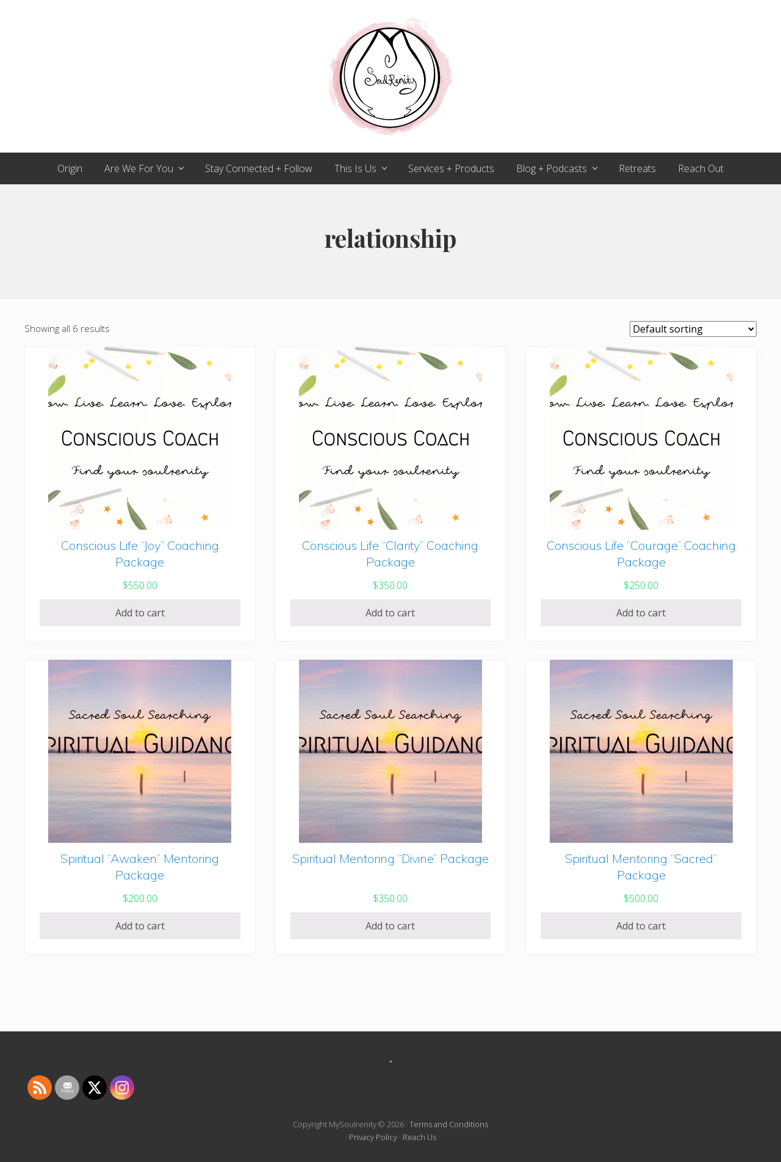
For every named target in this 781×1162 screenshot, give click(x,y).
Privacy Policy (373, 1136)
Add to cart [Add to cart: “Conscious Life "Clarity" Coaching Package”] (390, 612)
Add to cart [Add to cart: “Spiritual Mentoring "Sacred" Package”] (641, 926)
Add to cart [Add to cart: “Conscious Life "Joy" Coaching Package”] (140, 612)
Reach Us (419, 1136)
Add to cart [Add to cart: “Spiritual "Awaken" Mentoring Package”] (140, 926)
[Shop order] (693, 329)
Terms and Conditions (448, 1124)
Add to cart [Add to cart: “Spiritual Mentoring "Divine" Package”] (390, 926)
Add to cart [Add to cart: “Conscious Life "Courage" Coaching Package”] (641, 612)
